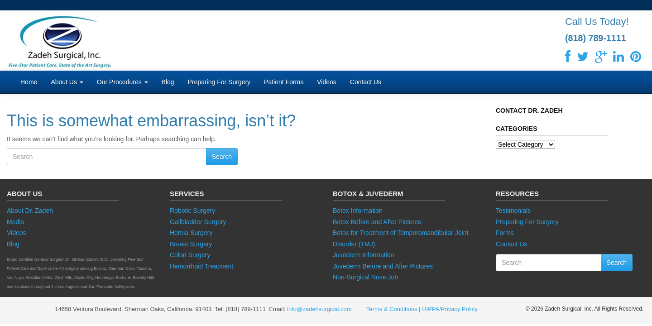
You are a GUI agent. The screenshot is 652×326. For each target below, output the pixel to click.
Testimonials (513, 210)
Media (15, 221)
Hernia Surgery (191, 232)
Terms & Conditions (391, 309)
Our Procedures (122, 82)
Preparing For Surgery (219, 82)
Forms (505, 232)
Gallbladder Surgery (198, 221)
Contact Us (365, 82)
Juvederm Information (363, 255)
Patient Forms (283, 82)
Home (28, 82)
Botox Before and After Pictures (377, 221)
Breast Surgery (191, 244)
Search (222, 156)
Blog (168, 82)
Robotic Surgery (192, 210)
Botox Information (358, 210)
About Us (67, 82)
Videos (326, 82)
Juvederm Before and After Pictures (383, 266)
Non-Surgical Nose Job (365, 277)
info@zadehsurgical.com (319, 309)
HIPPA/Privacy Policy (450, 309)
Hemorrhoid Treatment (201, 266)
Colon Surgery (190, 255)
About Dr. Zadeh (30, 210)
